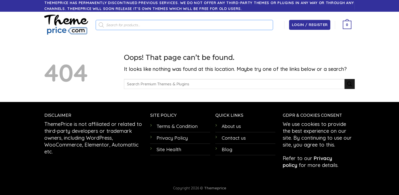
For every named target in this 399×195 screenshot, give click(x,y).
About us (231, 126)
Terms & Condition (177, 126)
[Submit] (350, 84)
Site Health (168, 149)
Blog (227, 149)
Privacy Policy (172, 138)
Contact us (234, 138)
